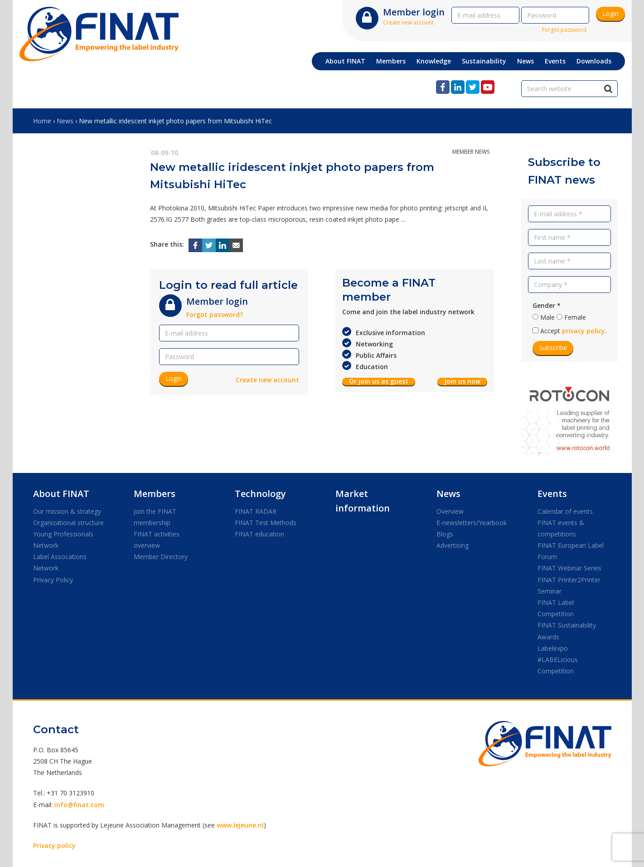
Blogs (444, 534)
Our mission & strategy (67, 511)
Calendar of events (565, 511)
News (65, 121)
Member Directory (161, 556)
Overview (450, 511)
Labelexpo (552, 648)
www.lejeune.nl (240, 825)
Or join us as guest (378, 381)
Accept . (573, 330)
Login (610, 13)
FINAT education (259, 534)
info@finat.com (79, 804)
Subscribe (553, 347)
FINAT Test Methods (265, 522)
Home (42, 121)
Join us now (462, 381)
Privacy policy (54, 845)
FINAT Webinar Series (569, 568)
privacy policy (583, 330)
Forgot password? (214, 314)
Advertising (452, 545)
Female (575, 317)
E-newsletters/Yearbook (471, 522)
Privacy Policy (53, 579)
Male (547, 317)
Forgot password (564, 30)
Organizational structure (68, 522)
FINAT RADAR (255, 511)
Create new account (408, 22)
